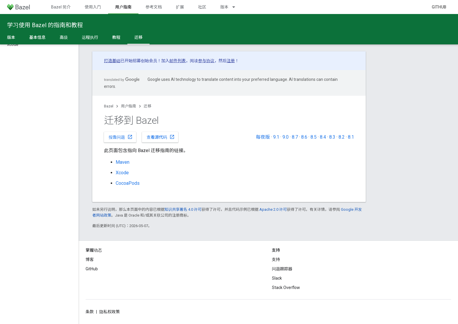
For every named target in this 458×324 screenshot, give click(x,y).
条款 (90, 311)
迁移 (147, 106)
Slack (277, 278)
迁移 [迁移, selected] (138, 37)
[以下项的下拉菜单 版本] (236, 7)
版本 (224, 7)
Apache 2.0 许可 (273, 209)
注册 (231, 60)
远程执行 (90, 37)
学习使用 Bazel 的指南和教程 (45, 25)
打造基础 (112, 60)
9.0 (285, 137)
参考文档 (153, 7)
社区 (202, 7)
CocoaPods (128, 183)
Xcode (122, 172)
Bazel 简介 (61, 7)
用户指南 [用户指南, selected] (123, 7)
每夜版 (263, 137)
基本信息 (37, 37)
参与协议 (206, 60)
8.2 (342, 137)
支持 (276, 259)
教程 (116, 37)
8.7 (295, 137)
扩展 (180, 7)
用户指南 (128, 106)
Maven (122, 162)
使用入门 (93, 7)
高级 (64, 37)
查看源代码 (161, 137)
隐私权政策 (109, 311)
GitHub (439, 7)
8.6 (304, 137)
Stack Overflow (286, 287)
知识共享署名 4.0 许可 (183, 209)
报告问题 (121, 137)
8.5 (313, 137)
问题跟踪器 (282, 268)
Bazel (108, 106)
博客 (90, 259)
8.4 (323, 137)
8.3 (332, 137)
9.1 (276, 137)
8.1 (351, 137)
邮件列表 (177, 60)
